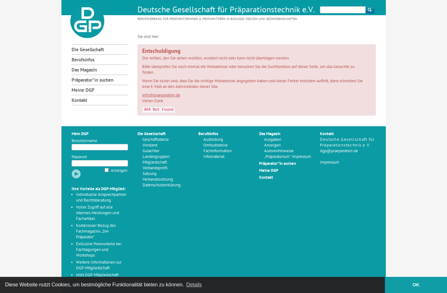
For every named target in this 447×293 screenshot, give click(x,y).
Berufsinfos (83, 60)
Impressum (329, 162)
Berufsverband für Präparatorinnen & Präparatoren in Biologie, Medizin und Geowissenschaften (217, 19)
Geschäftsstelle (156, 139)
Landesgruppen (156, 156)
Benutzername (84, 141)
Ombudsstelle (215, 145)
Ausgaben (272, 139)
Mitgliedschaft (155, 162)
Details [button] (194, 284)
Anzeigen (119, 170)
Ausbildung (213, 139)
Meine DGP (83, 91)
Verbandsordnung (158, 179)
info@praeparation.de (161, 95)
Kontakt (79, 101)
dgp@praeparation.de (339, 151)
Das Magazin (84, 70)
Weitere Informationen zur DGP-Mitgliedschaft (99, 265)
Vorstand (150, 145)
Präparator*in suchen (92, 81)
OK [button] (415, 284)
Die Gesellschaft (88, 50)
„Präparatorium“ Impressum (287, 156)
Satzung (149, 174)
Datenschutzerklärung (162, 185)
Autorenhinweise (279, 151)
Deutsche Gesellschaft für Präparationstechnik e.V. (226, 10)
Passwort (79, 157)
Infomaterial (214, 156)
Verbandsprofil (155, 168)
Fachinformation (217, 151)
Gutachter (151, 151)
